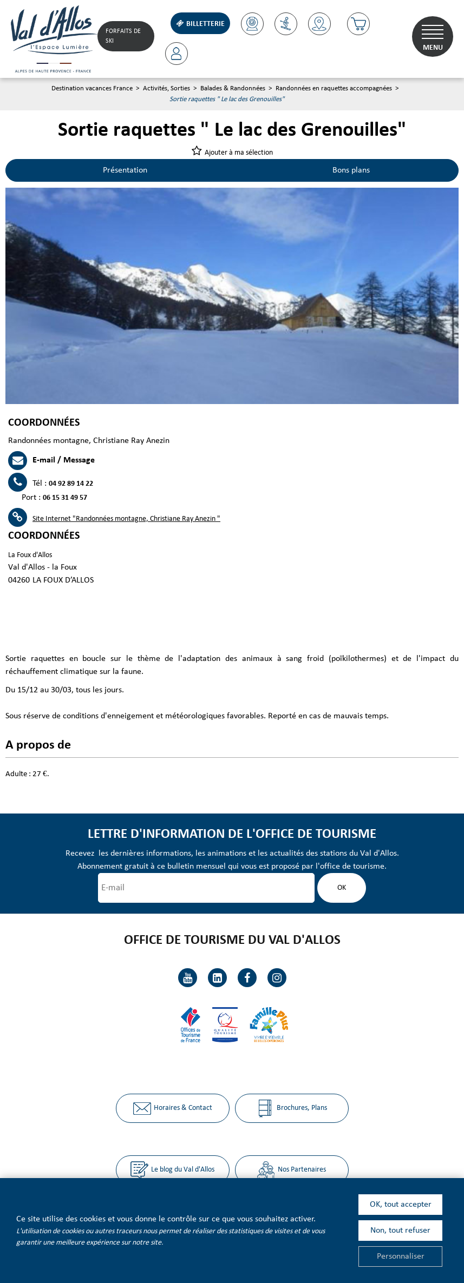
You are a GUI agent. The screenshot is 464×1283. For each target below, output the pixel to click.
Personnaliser (400, 1256)
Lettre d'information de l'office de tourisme (232, 834)
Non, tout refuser (400, 1230)
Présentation (125, 170)
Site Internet (126, 519)
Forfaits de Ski (123, 36)
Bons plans (351, 170)
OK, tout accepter (401, 1204)
